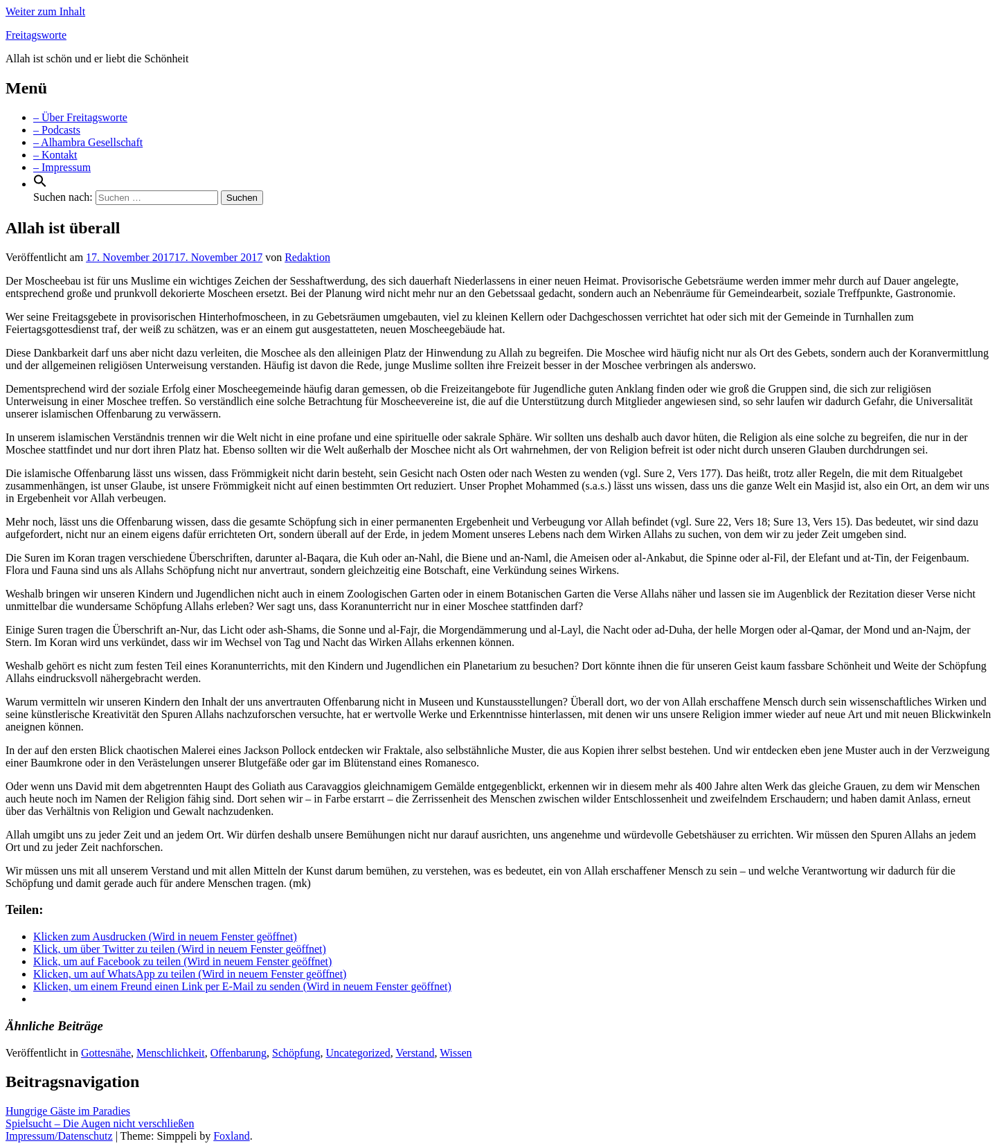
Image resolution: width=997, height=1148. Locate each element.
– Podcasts (56, 130)
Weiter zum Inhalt (45, 11)
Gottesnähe (106, 1053)
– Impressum (62, 167)
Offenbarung (238, 1053)
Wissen (455, 1053)
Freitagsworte (36, 35)
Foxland (231, 1136)
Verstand (414, 1053)
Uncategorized (357, 1053)
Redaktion (307, 257)
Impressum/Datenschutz (59, 1136)
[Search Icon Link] (40, 184)
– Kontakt (55, 155)
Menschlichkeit (170, 1053)
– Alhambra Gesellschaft (88, 142)
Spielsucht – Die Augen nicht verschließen (100, 1123)
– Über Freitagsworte (80, 117)
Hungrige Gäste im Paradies (68, 1111)
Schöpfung (296, 1053)
